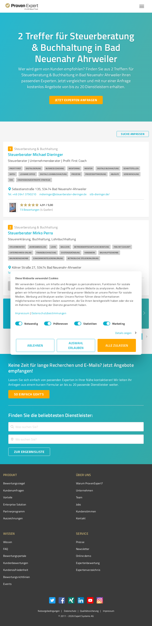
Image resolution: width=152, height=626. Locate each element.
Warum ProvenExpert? (89, 483)
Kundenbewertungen (15, 563)
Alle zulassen (116, 345)
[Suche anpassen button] (133, 134)
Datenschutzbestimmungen (49, 313)
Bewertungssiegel (14, 483)
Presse (80, 542)
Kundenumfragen (13, 490)
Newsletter (82, 549)
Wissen (7, 542)
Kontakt (81, 518)
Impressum (23, 313)
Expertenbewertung (88, 563)
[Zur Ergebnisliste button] (29, 452)
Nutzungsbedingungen (49, 611)
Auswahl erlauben (76, 345)
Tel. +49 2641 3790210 (22, 194)
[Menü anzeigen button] (141, 6)
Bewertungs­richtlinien (16, 577)
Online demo (83, 556)
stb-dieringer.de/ (100, 194)
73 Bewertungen (30, 209)
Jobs (78, 504)
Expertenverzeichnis (88, 570)
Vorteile (7, 497)
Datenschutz (69, 611)
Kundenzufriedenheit (15, 570)
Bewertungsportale (14, 556)
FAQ (5, 549)
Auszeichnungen (13, 518)
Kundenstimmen (86, 511)
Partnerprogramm (14, 511)
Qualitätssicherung (89, 611)
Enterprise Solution (14, 504)
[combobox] (76, 426)
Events (7, 584)
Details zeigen (122, 333)
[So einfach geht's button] (28, 394)
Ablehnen (35, 345)
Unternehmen (84, 490)
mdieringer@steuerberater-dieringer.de (62, 194)
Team (79, 497)
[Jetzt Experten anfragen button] (76, 100)
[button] (29, 205)
